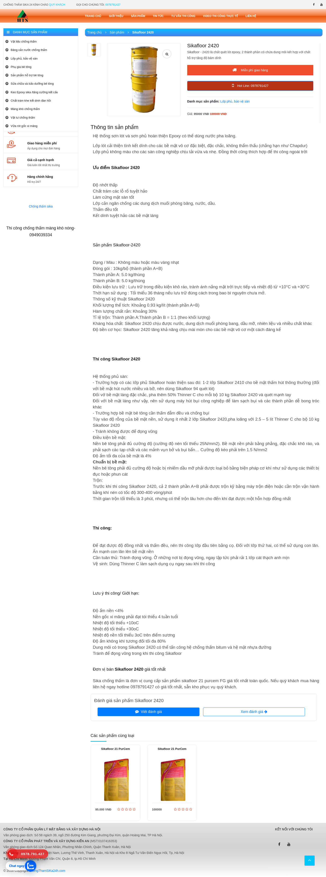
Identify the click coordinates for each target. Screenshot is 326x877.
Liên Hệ (251, 16)
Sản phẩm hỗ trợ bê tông (24, 75)
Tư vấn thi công (183, 16)
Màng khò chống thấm (22, 109)
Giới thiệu (116, 16)
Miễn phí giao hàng (250, 70)
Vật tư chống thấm (20, 117)
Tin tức (158, 16)
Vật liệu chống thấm (21, 41)
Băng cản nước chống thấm (26, 50)
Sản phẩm (138, 16)
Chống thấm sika (41, 206)
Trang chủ (93, 16)
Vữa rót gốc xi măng (21, 126)
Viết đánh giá (148, 712)
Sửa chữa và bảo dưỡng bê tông (29, 83)
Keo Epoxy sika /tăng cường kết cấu (31, 92)
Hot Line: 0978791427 (250, 85)
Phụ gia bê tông (18, 67)
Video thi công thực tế (220, 16)
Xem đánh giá (254, 712)
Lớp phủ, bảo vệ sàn (21, 58)
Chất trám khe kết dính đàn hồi (28, 100)
